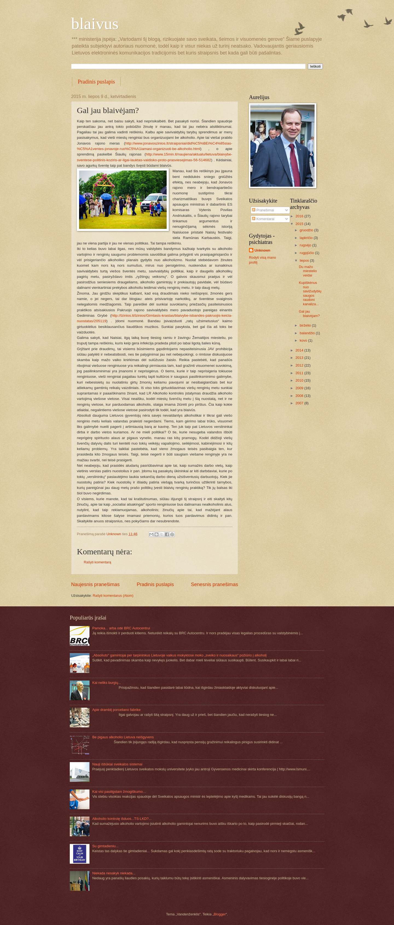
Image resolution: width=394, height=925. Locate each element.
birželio (306, 325)
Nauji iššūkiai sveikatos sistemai (117, 764)
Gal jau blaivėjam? (309, 313)
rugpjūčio (307, 253)
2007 (300, 403)
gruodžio (307, 230)
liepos (305, 260)
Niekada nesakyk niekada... (113, 873)
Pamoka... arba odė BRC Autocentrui (121, 628)
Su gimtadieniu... (105, 846)
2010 (300, 380)
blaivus (94, 24)
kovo (304, 340)
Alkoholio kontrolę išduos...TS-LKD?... (122, 819)
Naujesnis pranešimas (95, 584)
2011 (300, 373)
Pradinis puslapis (96, 82)
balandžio (308, 333)
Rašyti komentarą (97, 562)
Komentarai (263, 219)
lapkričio (307, 238)
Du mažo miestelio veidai (308, 271)
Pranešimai (263, 210)
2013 (300, 358)
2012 (300, 365)
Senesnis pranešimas (214, 584)
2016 (300, 216)
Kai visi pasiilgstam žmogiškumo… (119, 791)
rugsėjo (306, 245)
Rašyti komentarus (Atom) (113, 595)
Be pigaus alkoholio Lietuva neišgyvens (123, 737)
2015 (300, 224)
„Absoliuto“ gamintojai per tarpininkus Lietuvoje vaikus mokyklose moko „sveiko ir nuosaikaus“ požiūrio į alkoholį (179, 655)
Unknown (262, 250)
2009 (300, 388)
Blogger (220, 914)
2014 (300, 350)
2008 (300, 396)
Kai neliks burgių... (106, 683)
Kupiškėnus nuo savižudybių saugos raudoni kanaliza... (310, 293)
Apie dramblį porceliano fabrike (116, 710)
